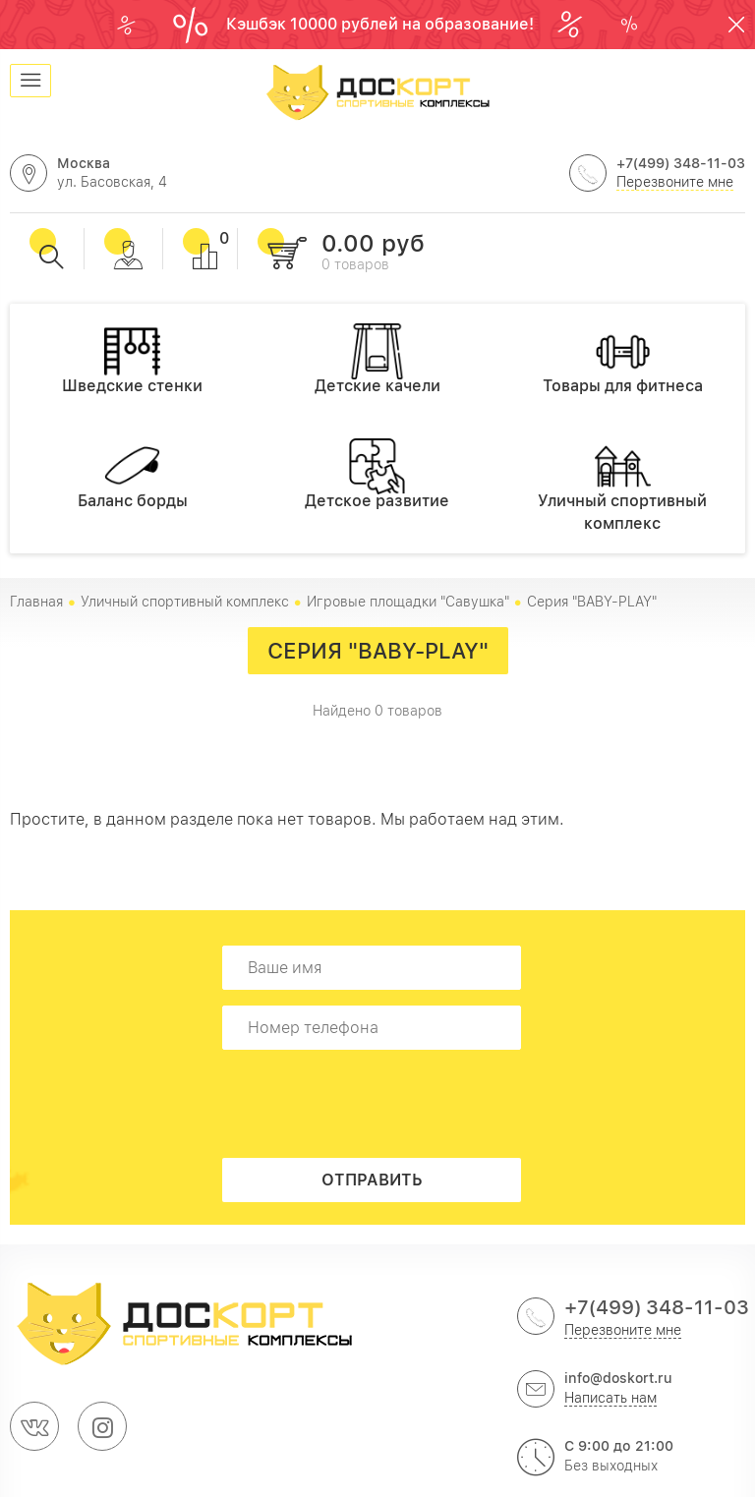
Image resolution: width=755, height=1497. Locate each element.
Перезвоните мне (674, 182)
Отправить (372, 1180)
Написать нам (610, 1398)
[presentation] (377, 1103)
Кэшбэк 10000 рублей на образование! (382, 24)
